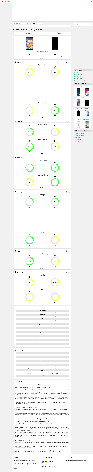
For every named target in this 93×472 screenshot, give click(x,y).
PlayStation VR (77, 137)
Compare (42, 25)
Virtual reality (4, 9)
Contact (3, 11)
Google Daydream (78, 139)
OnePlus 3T (28, 33)
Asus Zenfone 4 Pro (78, 74)
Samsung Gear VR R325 (79, 133)
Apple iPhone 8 (77, 76)
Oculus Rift (76, 141)
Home (2, 4)
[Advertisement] (51, 12)
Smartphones (4, 6)
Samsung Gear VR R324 (79, 135)
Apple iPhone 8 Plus (78, 78)
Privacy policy (17, 468)
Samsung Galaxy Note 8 (79, 80)
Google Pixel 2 (56, 33)
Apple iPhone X (77, 72)
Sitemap (3, 13)
